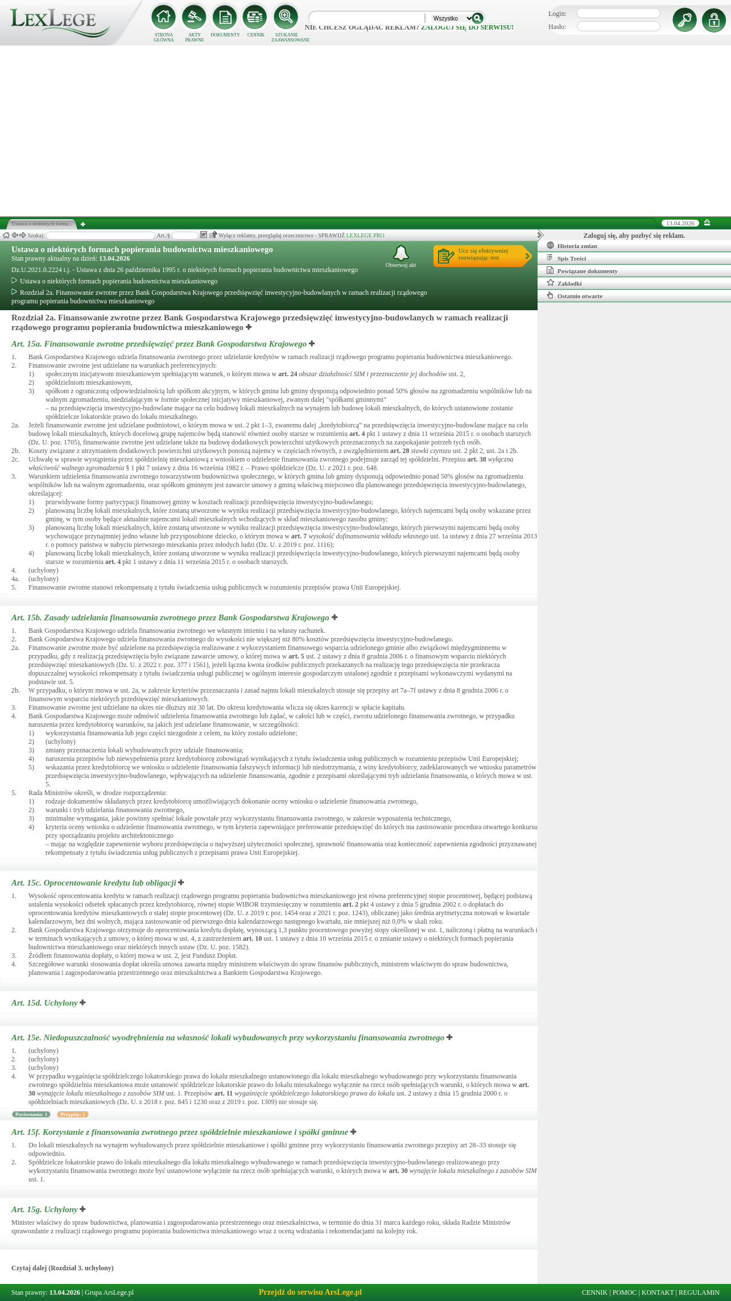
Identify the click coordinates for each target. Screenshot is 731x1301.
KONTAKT (658, 1292)
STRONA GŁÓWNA (164, 37)
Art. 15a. (160, 343)
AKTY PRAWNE (194, 37)
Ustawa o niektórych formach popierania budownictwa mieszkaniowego (142, 249)
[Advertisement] (365, 131)
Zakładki (564, 283)
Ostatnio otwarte (574, 295)
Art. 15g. (45, 1209)
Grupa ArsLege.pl (109, 1292)
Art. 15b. (171, 617)
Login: (557, 14)
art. (287, 374)
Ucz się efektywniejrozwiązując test (483, 254)
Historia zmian (572, 245)
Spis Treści (566, 258)
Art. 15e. (229, 1037)
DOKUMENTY (225, 35)
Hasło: (557, 27)
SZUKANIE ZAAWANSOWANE (286, 37)
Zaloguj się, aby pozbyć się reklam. (634, 236)
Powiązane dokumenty (582, 270)
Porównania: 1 (31, 1114)
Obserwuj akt (401, 256)
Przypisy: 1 (72, 1114)
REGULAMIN (699, 1292)
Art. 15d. (45, 1002)
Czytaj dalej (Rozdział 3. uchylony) (62, 1268)
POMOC (625, 1292)
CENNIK (256, 35)
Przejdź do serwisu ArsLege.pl (310, 1292)
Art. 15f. (180, 1132)
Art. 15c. (94, 882)
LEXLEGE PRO (365, 235)
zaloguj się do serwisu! (467, 27)
